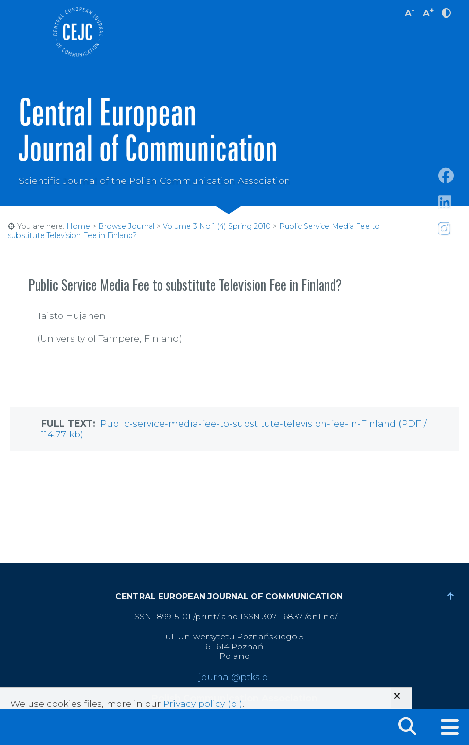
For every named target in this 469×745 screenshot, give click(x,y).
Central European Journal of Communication (77, 32)
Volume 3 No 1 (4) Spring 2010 (217, 226)
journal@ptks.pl (234, 676)
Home (78, 226)
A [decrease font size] (410, 12)
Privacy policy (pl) (202, 703)
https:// (453, 214)
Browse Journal (126, 226)
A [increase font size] (428, 12)
